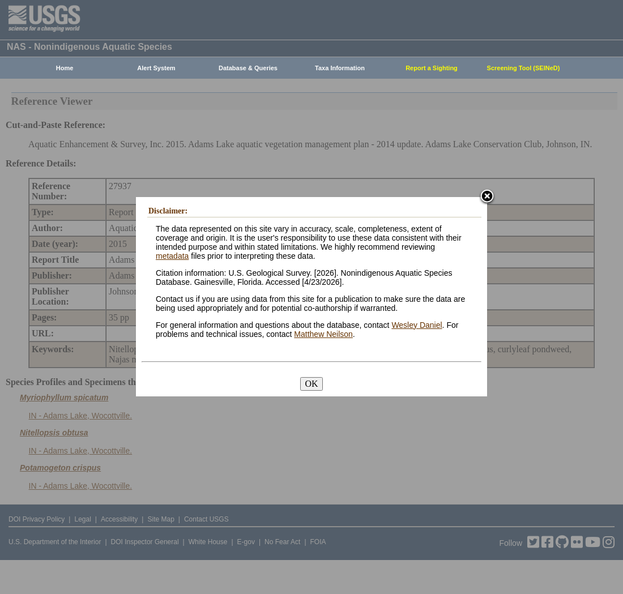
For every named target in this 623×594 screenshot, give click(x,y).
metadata (172, 255)
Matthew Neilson (323, 334)
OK (311, 383)
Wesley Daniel (416, 325)
